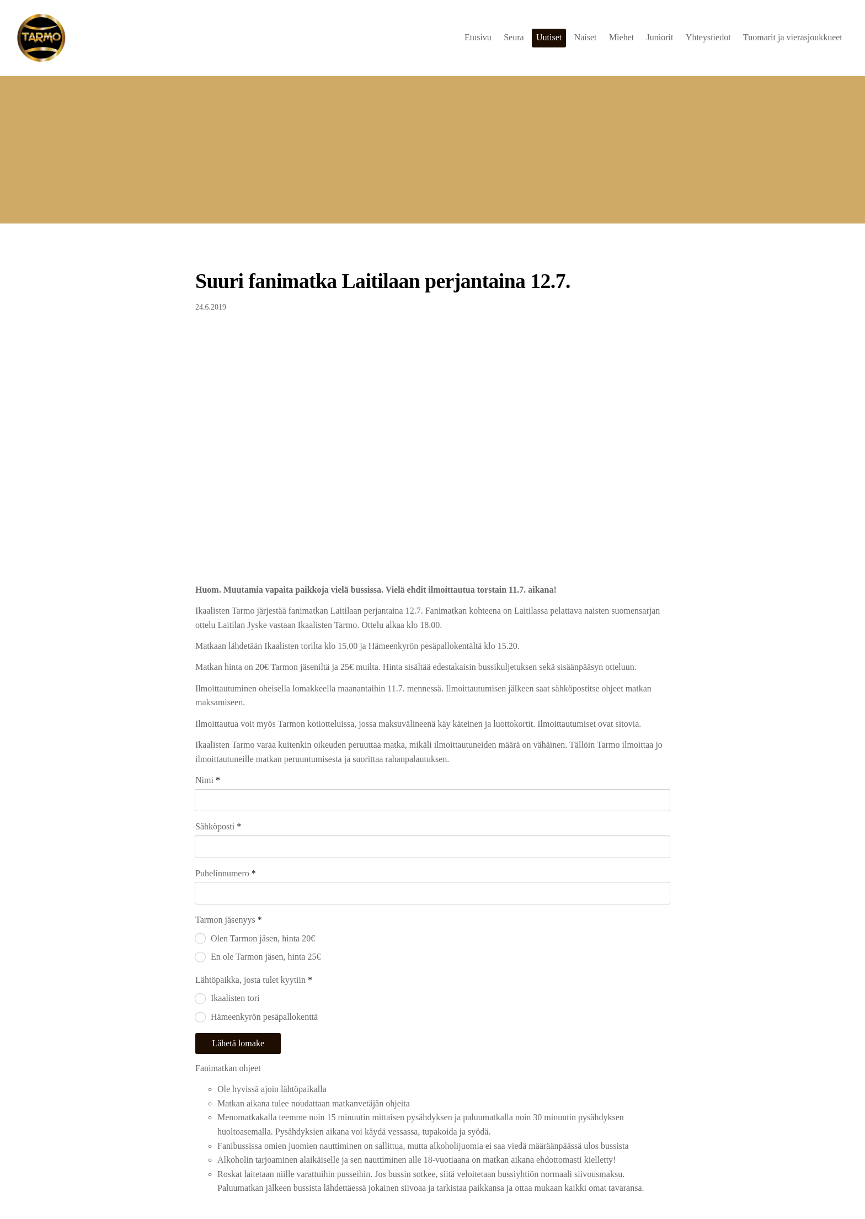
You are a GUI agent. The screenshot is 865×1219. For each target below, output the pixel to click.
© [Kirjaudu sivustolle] (199, 1187)
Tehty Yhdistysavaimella (636, 1187)
